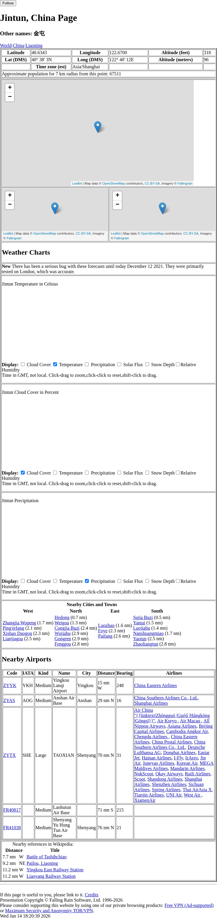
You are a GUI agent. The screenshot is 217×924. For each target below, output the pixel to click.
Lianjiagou (13, 638)
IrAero (191, 757)
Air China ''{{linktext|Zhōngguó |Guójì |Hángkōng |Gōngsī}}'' (172, 715)
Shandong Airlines (164, 779)
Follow (8, 3)
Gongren (63, 638)
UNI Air (173, 794)
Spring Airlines (166, 789)
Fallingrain (185, 183)
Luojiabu (141, 628)
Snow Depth (163, 364)
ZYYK (9, 685)
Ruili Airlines (198, 773)
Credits (91, 894)
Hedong (62, 617)
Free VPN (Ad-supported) (188, 905)
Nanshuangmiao (148, 633)
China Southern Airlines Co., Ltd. (166, 697)
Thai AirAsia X (197, 789)
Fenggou (63, 643)
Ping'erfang (13, 628)
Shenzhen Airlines (169, 784)
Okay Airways (169, 773)
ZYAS (9, 700)
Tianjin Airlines (149, 794)
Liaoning (34, 45)
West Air (192, 794)
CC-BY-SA (152, 183)
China (18, 45)
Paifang (105, 635)
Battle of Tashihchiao (46, 856)
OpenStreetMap (113, 183)
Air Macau (190, 720)
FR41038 (12, 827)
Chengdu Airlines (151, 736)
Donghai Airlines (179, 752)
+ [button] (10, 88)
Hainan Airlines (156, 757)
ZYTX (9, 755)
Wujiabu (63, 633)
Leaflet (77, 183)
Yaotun (140, 638)
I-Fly (178, 757)
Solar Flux (133, 364)
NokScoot (143, 773)
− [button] (10, 97)
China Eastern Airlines (155, 685)
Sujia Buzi (143, 617)
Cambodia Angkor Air (187, 731)
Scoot (139, 779)
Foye (103, 630)
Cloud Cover (39, 364)
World (6, 45)
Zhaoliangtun (145, 643)
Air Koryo (167, 720)
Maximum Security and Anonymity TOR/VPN (49, 910)
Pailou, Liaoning (42, 863)
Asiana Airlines (181, 726)
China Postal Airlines (172, 741)
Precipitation (103, 364)
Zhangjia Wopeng (19, 622)
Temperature (71, 364)
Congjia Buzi (67, 628)
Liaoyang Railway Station (51, 876)
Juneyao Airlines (158, 763)
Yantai (139, 622)
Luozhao (106, 625)
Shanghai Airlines (151, 703)
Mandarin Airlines (187, 768)
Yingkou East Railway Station (54, 869)
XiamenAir (145, 800)
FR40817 (12, 809)
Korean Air (186, 763)
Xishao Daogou (17, 633)
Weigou (62, 622)
